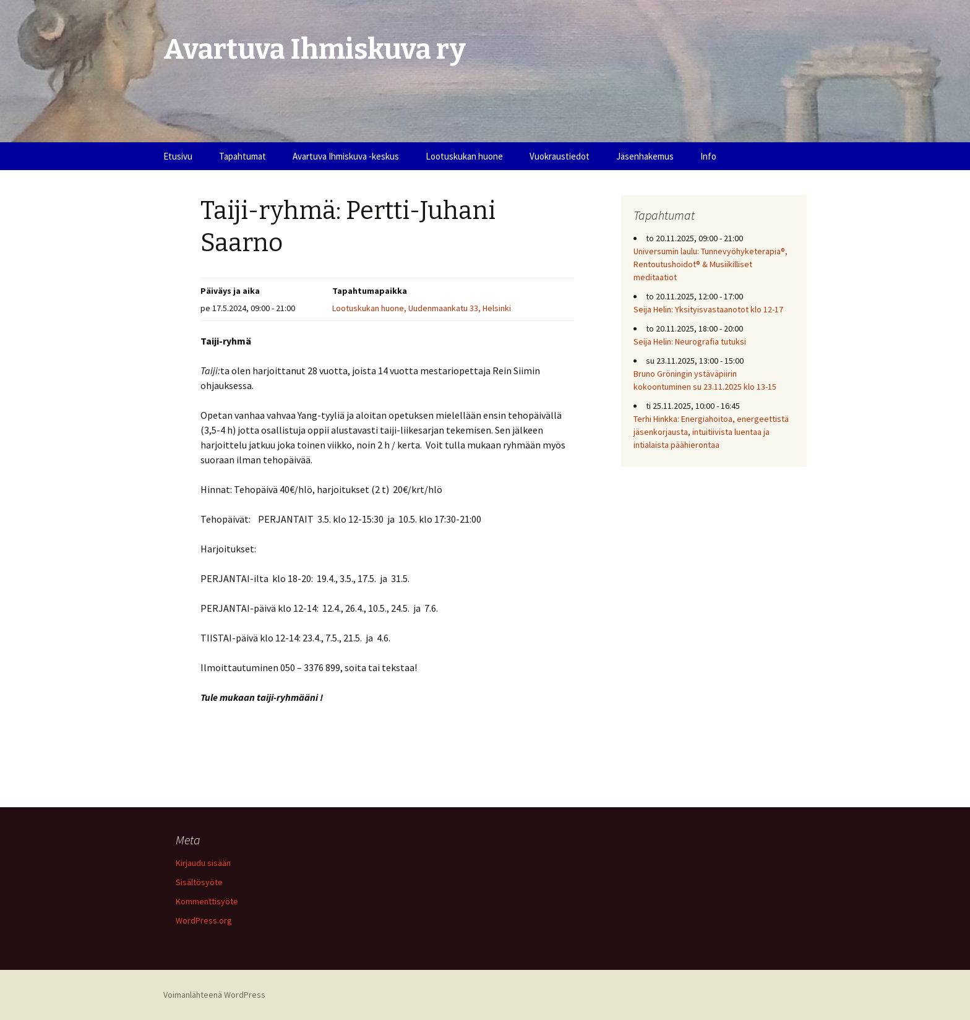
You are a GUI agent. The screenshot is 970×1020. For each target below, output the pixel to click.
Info (708, 156)
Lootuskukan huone (464, 156)
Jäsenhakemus (645, 156)
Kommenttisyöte (207, 901)
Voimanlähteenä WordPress (214, 994)
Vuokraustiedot (560, 156)
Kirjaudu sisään (203, 862)
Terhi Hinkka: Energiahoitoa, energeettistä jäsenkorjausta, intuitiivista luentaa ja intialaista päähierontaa (711, 431)
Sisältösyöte (199, 882)
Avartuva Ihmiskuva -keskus (346, 156)
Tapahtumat (242, 156)
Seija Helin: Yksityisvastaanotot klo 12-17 (708, 309)
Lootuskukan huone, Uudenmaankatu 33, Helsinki (421, 308)
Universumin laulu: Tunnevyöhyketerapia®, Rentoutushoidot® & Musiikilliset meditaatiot (710, 264)
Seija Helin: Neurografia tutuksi (689, 341)
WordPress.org (204, 920)
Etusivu (177, 156)
